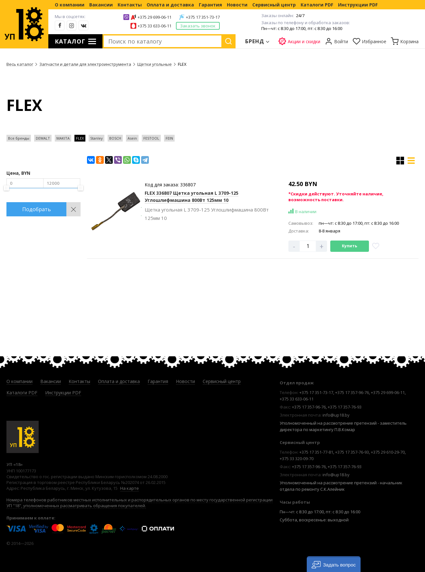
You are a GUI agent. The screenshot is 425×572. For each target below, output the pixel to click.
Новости (237, 5)
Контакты (130, 5)
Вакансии (101, 5)
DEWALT (43, 138)
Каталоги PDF (317, 5)
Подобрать (36, 209)
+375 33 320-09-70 (297, 458)
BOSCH (115, 138)
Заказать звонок (198, 26)
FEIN (169, 138)
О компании (69, 5)
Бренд (255, 41)
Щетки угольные (154, 64)
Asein (132, 138)
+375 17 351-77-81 (316, 452)
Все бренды (18, 138)
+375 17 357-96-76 (352, 392)
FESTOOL (151, 138)
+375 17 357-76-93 (345, 407)
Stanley (96, 138)
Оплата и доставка (170, 5)
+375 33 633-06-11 (154, 26)
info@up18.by (336, 415)
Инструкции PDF (358, 5)
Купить (349, 246)
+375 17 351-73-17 (203, 17)
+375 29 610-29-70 (388, 452)
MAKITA (63, 138)
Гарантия (210, 5)
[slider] (6, 188)
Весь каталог (19, 64)
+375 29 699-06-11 (154, 17)
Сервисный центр (274, 5)
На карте (129, 488)
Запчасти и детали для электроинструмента (85, 64)
